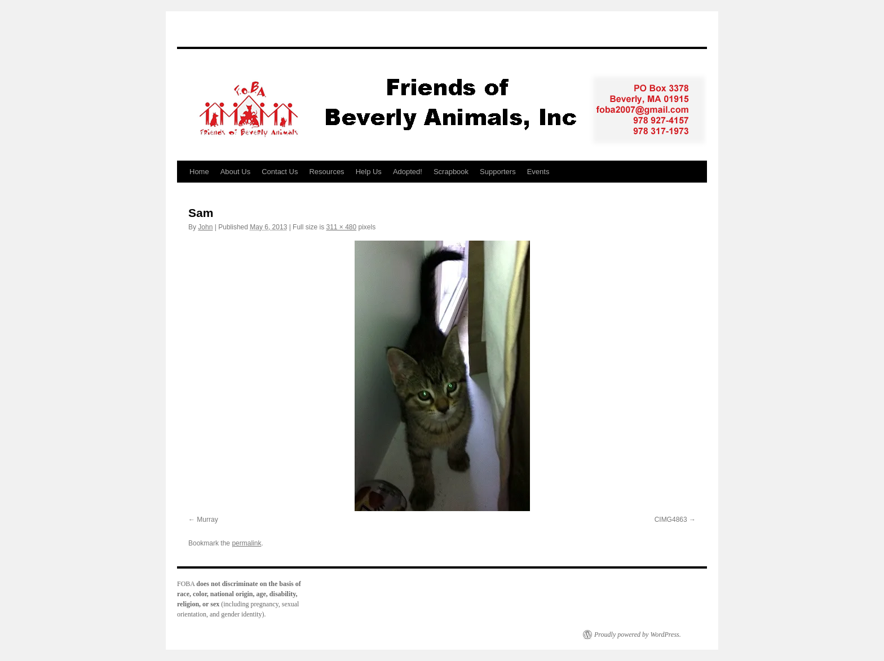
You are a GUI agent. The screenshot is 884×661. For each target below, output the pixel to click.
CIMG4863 (671, 520)
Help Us (369, 171)
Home (199, 171)
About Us (235, 171)
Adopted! (407, 171)
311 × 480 (341, 227)
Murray (207, 520)
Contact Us (280, 171)
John (205, 227)
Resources (326, 171)
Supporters (498, 171)
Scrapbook (451, 171)
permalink (246, 543)
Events (538, 171)
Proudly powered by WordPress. (637, 634)
